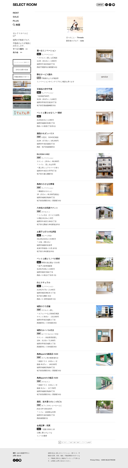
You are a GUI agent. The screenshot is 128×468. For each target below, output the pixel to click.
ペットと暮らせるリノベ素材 (49, 113)
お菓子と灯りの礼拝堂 (46, 232)
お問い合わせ (17, 455)
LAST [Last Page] (89, 442)
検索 (16, 25)
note (82, 41)
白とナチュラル (43, 282)
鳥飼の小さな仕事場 (45, 184)
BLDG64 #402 (43, 154)
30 (78, 442)
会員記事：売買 (43, 425)
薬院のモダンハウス (45, 133)
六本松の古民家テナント (47, 208)
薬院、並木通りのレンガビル (49, 402)
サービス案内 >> (20, 49)
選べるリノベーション (46, 50)
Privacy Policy (95, 460)
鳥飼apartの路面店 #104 (47, 354)
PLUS (16, 21)
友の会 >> (17, 52)
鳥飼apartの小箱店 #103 (47, 378)
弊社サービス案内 (44, 74)
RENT (16, 13)
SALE (16, 17)
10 (71, 442)
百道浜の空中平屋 (44, 89)
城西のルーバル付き (45, 330)
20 (74, 442)
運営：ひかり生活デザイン (21, 453)
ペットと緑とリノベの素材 (48, 259)
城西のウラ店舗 (43, 306)
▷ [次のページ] (84, 442)
